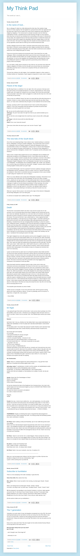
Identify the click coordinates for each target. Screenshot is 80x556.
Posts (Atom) (16, 548)
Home (29, 546)
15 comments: (25, 300)
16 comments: (24, 131)
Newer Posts (10, 546)
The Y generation (14, 510)
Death (9, 207)
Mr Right (10, 308)
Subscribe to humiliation (17, 471)
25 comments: (24, 199)
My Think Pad (22, 8)
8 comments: (24, 502)
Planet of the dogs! (14, 86)
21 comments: (25, 539)
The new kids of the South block (20, 139)
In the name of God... (15, 25)
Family (12, 541)
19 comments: (24, 78)
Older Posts (48, 546)
